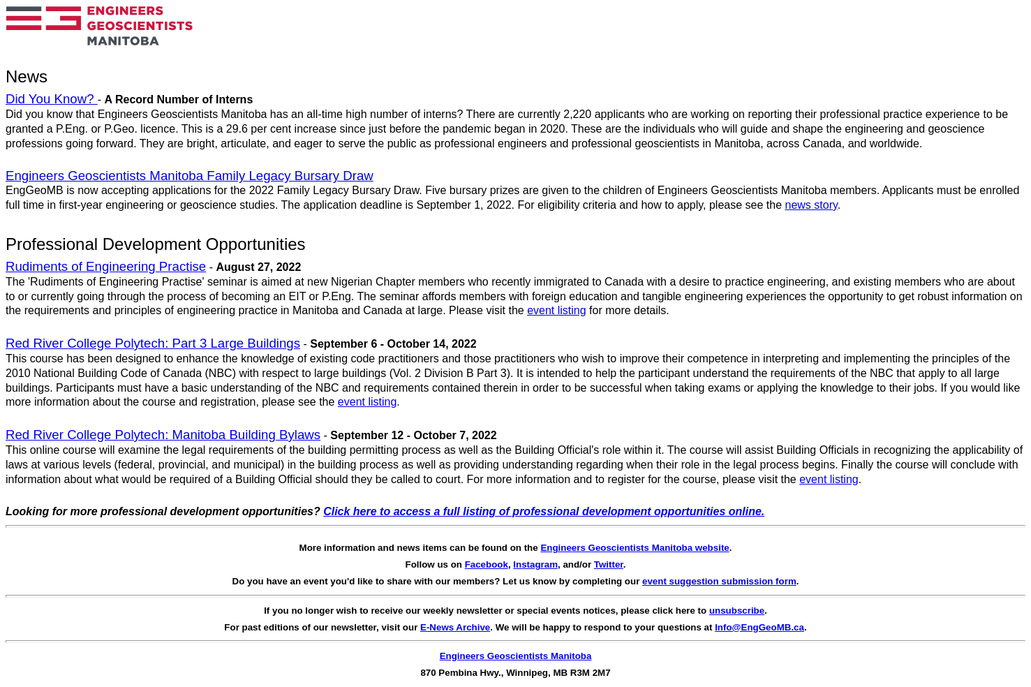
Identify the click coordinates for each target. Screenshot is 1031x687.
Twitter (608, 564)
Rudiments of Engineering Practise (106, 266)
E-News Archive (455, 627)
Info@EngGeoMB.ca (759, 627)
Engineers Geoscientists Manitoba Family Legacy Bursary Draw (189, 175)
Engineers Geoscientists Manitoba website (634, 547)
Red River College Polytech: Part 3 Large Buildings (153, 343)
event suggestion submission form (719, 581)
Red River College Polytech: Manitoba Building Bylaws (163, 434)
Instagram (535, 564)
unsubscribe (736, 610)
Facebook (486, 564)
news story (811, 205)
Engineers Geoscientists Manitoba (516, 656)
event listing (556, 310)
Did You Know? (52, 98)
